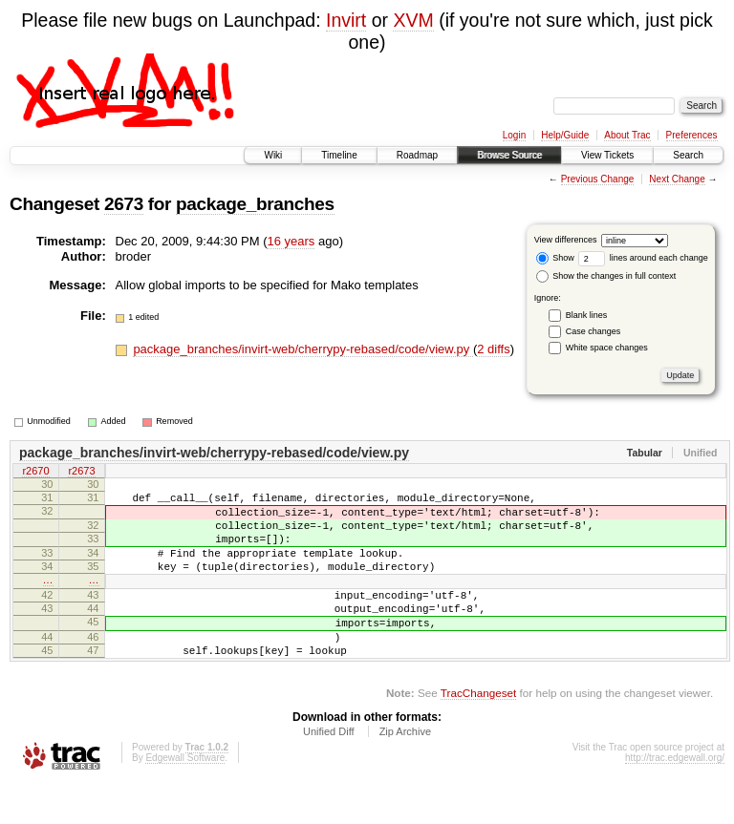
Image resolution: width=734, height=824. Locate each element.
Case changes (593, 331)
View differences (565, 239)
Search (688, 155)
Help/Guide (565, 135)
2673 (123, 204)
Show (555, 258)
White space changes (607, 347)
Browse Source (509, 155)
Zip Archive (405, 771)
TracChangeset (478, 733)
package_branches (255, 204)
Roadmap (417, 155)
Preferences (692, 135)
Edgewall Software (185, 797)
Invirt (346, 20)
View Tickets (607, 155)
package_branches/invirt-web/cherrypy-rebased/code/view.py (303, 349)
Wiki (273, 155)
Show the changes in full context (606, 276)
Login (514, 135)
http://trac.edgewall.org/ (674, 797)
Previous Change (598, 179)
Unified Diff (329, 771)
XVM (413, 20)
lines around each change (643, 258)
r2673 (81, 472)
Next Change (676, 179)
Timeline (338, 155)
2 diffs (493, 349)
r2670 (35, 472)
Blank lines (587, 315)
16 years (290, 241)
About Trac (627, 135)
